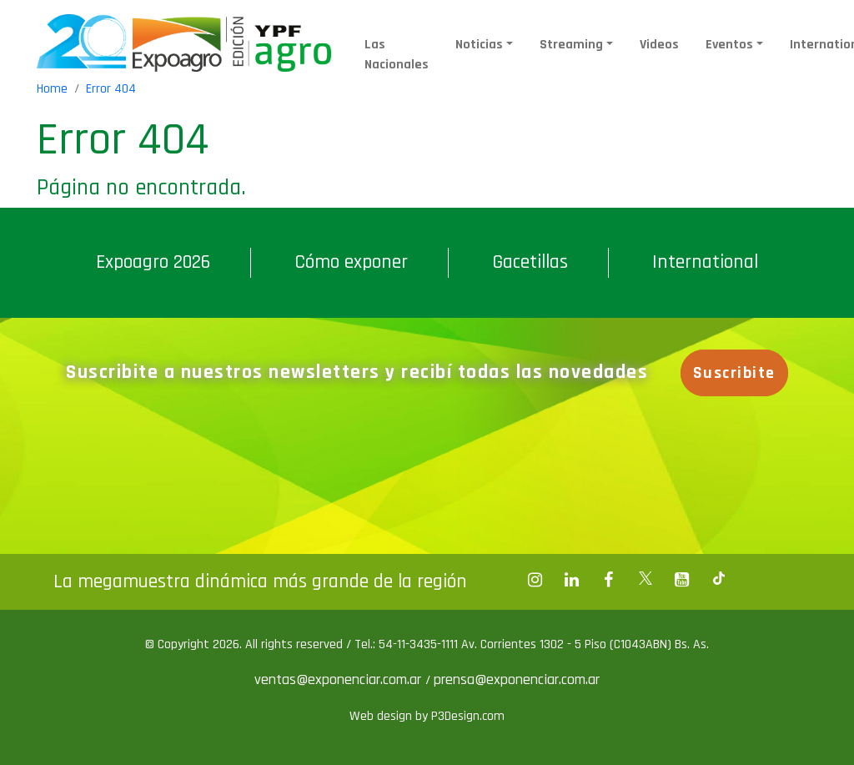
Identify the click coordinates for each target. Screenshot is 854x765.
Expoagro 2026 (153, 261)
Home (52, 89)
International (705, 261)
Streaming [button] (571, 44)
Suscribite (734, 373)
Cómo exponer (351, 261)
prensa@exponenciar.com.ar (517, 679)
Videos (659, 44)
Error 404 (111, 89)
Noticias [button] (479, 44)
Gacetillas (530, 261)
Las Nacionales (396, 54)
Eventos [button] (729, 44)
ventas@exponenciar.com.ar (339, 679)
